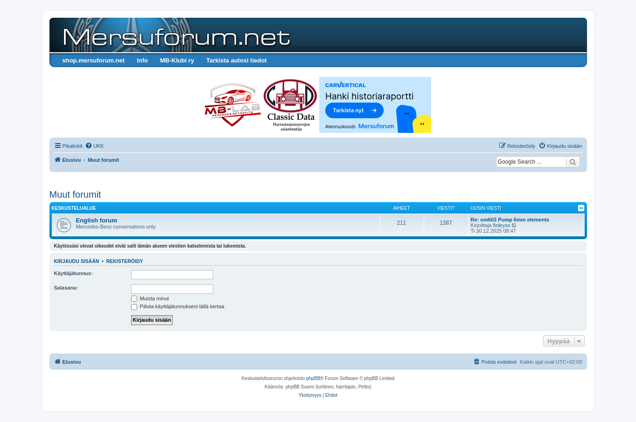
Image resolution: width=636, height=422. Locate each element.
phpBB (313, 378)
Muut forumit (75, 194)
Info (142, 60)
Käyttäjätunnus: (73, 273)
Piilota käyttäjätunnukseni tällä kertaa (177, 306)
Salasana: (66, 288)
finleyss (501, 225)
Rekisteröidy (124, 261)
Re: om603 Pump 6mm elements (510, 219)
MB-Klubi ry (177, 60)
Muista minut (150, 298)
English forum (97, 220)
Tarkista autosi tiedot (236, 60)
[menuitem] (94, 146)
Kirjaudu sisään (76, 261)
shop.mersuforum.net (94, 60)
